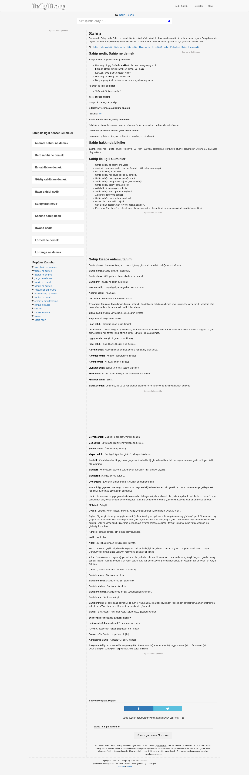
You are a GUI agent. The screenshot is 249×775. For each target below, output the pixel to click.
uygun (150, 65)
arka (107, 72)
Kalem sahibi (106, 47)
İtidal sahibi (132, 47)
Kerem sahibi (96, 361)
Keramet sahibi (97, 355)
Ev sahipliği (157, 47)
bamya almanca (42, 305)
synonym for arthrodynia (46, 301)
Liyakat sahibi (96, 367)
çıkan (112, 72)
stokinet (38, 308)
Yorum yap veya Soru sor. (153, 735)
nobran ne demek (43, 274)
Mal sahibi (175, 47)
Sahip (131, 15)
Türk (99, 149)
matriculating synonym (45, 293)
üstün (115, 65)
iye (100, 113)
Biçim (184, 47)
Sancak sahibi (96, 385)
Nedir (121, 15)
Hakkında (121, 767)
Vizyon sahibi (96, 454)
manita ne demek (42, 282)
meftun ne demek (43, 297)
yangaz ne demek (43, 278)
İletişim (129, 767)
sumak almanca (42, 312)
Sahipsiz (93, 469)
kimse (130, 69)
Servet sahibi (96, 437)
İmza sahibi (193, 47)
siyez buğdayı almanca (45, 267)
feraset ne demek (43, 271)
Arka (166, 47)
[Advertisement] (190, 75)
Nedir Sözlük (181, 6)
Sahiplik (93, 460)
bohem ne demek (43, 286)
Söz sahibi (94, 443)
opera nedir (40, 320)
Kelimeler (198, 6)
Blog (210, 6)
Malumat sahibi (97, 379)
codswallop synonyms (45, 290)
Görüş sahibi (119, 47)
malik (141, 69)
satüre (37, 316)
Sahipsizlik (94, 475)
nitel (110, 76)
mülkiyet (125, 65)
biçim (98, 69)
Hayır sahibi (144, 47)
